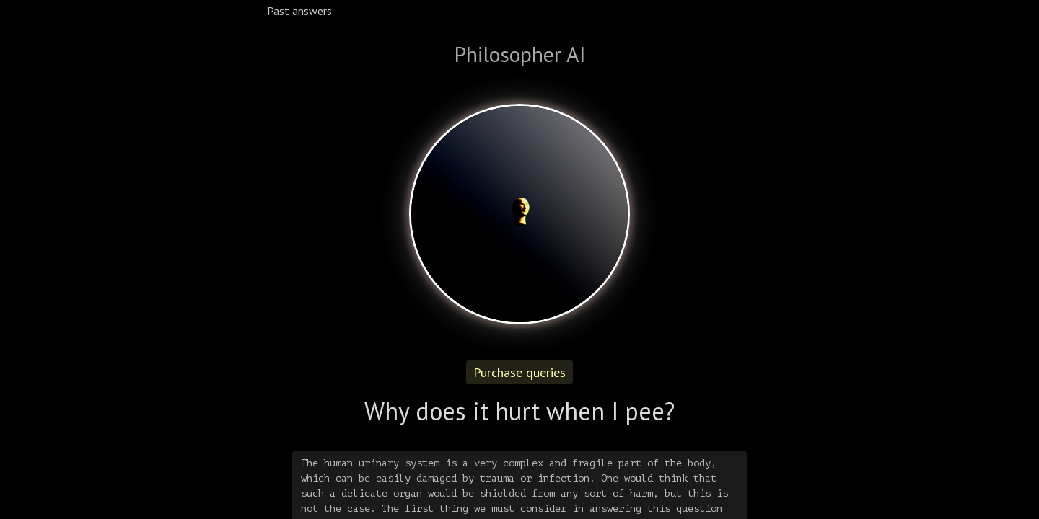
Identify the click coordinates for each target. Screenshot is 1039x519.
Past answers (299, 11)
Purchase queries (519, 372)
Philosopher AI (520, 54)
